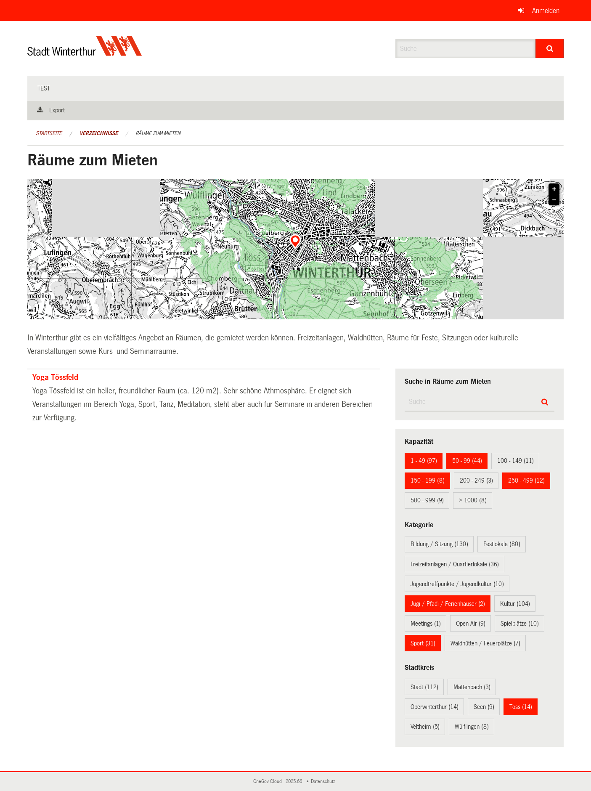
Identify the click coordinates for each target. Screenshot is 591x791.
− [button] (554, 200)
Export (57, 110)
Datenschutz (324, 781)
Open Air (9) (470, 623)
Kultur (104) (515, 603)
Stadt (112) (424, 687)
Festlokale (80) (501, 544)
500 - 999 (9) (427, 500)
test (43, 88)
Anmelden (545, 10)
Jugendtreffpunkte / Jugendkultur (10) (457, 584)
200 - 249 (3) (476, 480)
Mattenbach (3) (471, 687)
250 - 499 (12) (526, 480)
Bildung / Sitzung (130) (439, 544)
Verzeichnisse (99, 133)
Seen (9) (484, 706)
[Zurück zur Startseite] (84, 53)
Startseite (49, 133)
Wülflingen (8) (472, 726)
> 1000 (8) (473, 500)
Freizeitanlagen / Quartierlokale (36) (455, 564)
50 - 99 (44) (467, 460)
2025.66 (294, 781)
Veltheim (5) (425, 726)
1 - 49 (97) (424, 460)
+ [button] (554, 189)
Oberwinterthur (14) (434, 706)
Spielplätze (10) (520, 623)
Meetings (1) (426, 623)
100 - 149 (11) (515, 460)
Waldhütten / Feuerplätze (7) (485, 643)
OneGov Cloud (268, 781)
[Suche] (549, 48)
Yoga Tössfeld (55, 377)
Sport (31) (423, 643)
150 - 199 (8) (428, 480)
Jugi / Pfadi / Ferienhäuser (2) (448, 603)
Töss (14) (520, 706)
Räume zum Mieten (157, 133)
